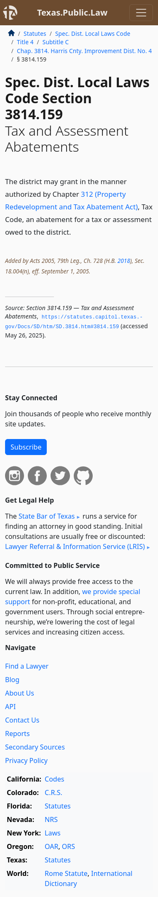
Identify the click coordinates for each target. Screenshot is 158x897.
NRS (51, 819)
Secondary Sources (35, 747)
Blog (12, 679)
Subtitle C (56, 42)
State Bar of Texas (47, 516)
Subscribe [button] (26, 447)
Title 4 (25, 42)
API (10, 706)
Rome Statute (66, 873)
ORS (68, 846)
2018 (124, 261)
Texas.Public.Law (72, 12)
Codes (54, 779)
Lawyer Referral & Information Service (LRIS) (75, 546)
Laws (53, 833)
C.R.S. (53, 792)
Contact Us (22, 720)
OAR (51, 846)
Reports (17, 733)
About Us (19, 693)
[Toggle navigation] (141, 12)
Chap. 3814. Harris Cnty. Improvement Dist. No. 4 (84, 51)
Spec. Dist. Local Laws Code (92, 33)
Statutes (35, 33)
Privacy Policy (26, 760)
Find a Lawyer (26, 666)
